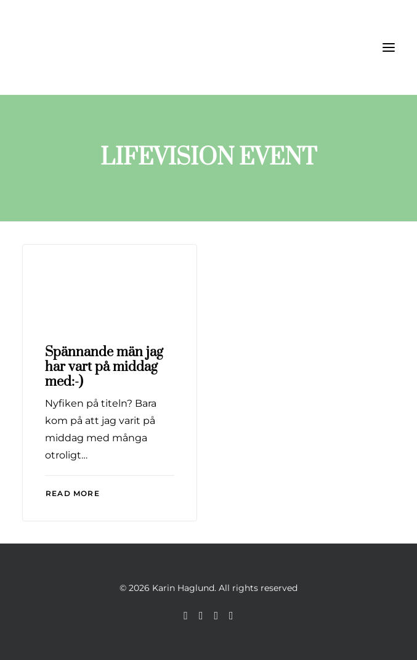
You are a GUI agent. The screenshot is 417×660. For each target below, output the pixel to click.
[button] (388, 47)
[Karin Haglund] (83, 47)
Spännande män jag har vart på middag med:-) (104, 367)
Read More (73, 493)
